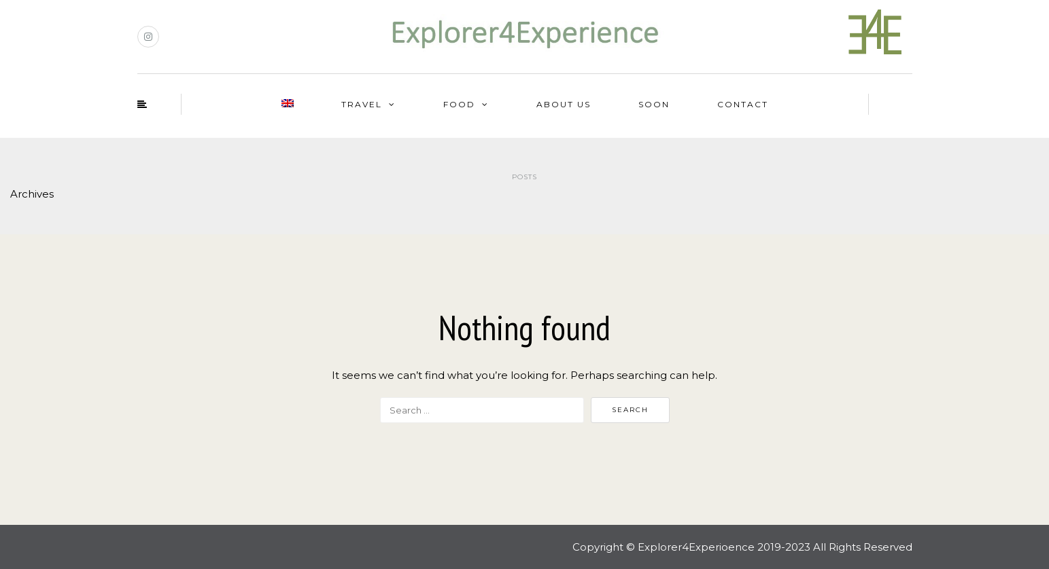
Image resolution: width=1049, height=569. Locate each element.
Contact (742, 104)
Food (459, 104)
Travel (361, 104)
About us (563, 104)
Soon (654, 104)
